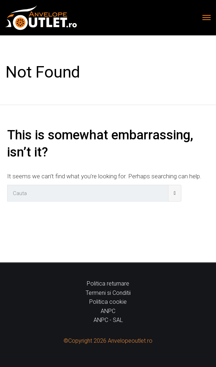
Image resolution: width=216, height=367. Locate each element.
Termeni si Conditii (108, 292)
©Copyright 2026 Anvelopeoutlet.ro (108, 340)
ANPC (108, 311)
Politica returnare (108, 283)
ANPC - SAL (108, 320)
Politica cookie (108, 301)
